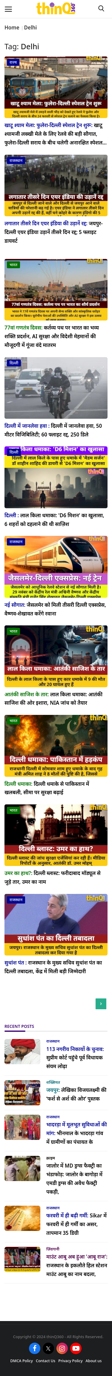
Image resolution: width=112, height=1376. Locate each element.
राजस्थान (52, 1041)
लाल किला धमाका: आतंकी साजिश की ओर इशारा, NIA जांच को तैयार (53, 698)
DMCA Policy (21, 1360)
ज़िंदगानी (52, 1249)
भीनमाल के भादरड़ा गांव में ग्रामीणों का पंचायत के (76, 1133)
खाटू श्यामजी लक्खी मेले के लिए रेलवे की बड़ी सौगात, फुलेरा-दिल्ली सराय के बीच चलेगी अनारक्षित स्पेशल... (55, 134)
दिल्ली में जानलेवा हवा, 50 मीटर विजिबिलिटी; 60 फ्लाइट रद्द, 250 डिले (53, 430)
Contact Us (45, 1360)
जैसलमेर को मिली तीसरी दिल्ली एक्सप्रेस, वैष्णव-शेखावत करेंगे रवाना (55, 609)
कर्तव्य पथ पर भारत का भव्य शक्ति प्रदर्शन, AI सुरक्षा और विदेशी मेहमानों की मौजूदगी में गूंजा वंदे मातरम (51, 336)
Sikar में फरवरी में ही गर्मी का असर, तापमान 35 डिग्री (76, 1224)
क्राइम (50, 1158)
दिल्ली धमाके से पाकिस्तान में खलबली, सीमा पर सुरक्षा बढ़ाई (46, 788)
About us (94, 1360)
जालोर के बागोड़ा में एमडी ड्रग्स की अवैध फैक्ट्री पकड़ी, (74, 1178)
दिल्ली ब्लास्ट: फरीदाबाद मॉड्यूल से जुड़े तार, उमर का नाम (52, 877)
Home (11, 27)
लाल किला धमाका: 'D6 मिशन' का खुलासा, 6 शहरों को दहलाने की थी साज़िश (54, 519)
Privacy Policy (70, 1360)
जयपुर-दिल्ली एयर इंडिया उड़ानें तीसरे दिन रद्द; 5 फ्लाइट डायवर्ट (53, 232)
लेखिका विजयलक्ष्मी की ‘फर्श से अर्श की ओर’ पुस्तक (76, 1094)
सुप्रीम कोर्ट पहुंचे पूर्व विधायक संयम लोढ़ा (75, 1058)
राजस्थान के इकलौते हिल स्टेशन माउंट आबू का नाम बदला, (77, 1265)
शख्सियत (53, 1082)
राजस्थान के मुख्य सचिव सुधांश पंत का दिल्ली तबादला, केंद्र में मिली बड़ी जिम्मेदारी (53, 967)
